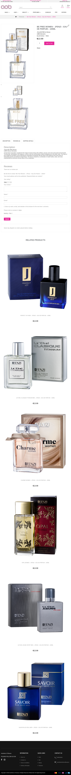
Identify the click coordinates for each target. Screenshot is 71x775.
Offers (64, 12)
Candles (48, 12)
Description (6, 141)
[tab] (6, 141)
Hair (16, 12)
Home (16, 16)
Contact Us (23, 760)
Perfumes (37, 12)
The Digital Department (40, 772)
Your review (7, 184)
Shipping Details (28, 141)
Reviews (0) (16, 141)
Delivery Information (25, 765)
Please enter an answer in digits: (13, 210)
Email (6, 200)
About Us (23, 757)
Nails (7, 12)
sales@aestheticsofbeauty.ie (65, 1)
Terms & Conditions (25, 762)
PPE (56, 12)
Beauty (25, 12)
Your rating (7, 179)
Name (6, 194)
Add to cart (49, 43)
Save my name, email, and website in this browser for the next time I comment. (27, 206)
